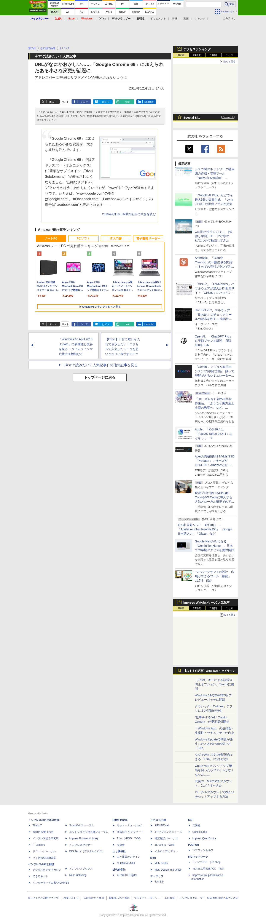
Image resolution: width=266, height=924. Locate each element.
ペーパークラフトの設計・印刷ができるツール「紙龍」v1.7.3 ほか (214, 576)
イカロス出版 (158, 820)
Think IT (37, 825)
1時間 (181, 55)
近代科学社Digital (127, 875)
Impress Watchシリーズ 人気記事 (206, 602)
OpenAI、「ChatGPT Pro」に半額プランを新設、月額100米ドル (213, 341)
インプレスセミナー (81, 844)
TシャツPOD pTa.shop (207, 862)
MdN (153, 857)
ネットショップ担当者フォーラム (88, 831)
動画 (186, 18)
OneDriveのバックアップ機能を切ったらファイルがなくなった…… (214, 770)
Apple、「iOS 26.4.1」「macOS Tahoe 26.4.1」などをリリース (213, 434)
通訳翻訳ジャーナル (166, 838)
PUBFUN (193, 844)
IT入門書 (115, 238)
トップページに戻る (99, 377)
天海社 (196, 825)
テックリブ (156, 876)
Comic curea (200, 831)
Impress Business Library (84, 838)
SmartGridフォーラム (81, 825)
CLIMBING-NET (126, 863)
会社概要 (169, 898)
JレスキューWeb (164, 844)
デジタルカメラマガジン (47, 869)
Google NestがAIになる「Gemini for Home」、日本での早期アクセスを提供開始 (214, 546)
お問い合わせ (71, 898)
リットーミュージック (130, 825)
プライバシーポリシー (147, 898)
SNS (175, 18)
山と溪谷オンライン (128, 856)
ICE (190, 820)
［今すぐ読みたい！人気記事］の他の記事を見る (100, 365)
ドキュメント (158, 18)
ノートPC (50, 238)
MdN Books (161, 863)
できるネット (40, 876)
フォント (200, 18)
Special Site (192, 117)
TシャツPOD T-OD (129, 838)
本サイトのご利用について (43, 898)
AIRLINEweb (162, 825)
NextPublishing (78, 875)
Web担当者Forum (43, 831)
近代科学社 (119, 869)
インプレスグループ (191, 898)
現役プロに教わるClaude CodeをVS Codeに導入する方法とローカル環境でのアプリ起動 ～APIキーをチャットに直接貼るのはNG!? (214, 501)
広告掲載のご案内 (93, 898)
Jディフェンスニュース (168, 831)
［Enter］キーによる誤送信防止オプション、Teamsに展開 (214, 684)
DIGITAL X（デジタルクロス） (87, 851)
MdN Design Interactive (168, 869)
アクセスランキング (197, 49)
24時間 (197, 55)
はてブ (105, 102)
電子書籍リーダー (148, 238)
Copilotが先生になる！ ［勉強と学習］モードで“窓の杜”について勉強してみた (213, 236)
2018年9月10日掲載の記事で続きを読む (129, 214)
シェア (84, 102)
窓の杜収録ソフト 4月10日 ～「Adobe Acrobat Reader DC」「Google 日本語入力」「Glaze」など (205, 529)
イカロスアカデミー (166, 851)
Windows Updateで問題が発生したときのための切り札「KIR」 (214, 744)
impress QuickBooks (204, 838)
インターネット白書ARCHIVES (51, 882)
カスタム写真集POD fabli (208, 868)
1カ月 (229, 55)
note (127, 102)
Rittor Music (120, 820)
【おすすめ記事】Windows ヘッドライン (209, 670)
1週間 (213, 55)
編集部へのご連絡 (119, 898)
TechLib (159, 881)
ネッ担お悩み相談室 (44, 857)
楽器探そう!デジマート (130, 831)
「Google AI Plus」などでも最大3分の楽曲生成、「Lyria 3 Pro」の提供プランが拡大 (214, 199)
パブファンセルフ (203, 850)
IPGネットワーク (198, 856)
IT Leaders (39, 844)
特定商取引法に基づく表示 (222, 898)
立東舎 (121, 844)
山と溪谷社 (119, 851)
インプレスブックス (81, 868)
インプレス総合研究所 (46, 838)
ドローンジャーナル (44, 851)
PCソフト (83, 238)
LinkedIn (148, 102)
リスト (65, 102)
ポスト (52, 102)
